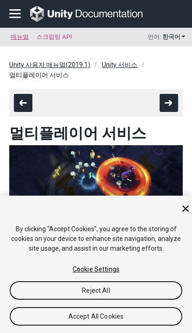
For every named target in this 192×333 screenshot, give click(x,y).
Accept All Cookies (96, 316)
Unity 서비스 (119, 64)
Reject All (96, 290)
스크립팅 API (54, 36)
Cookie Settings (96, 269)
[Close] (185, 208)
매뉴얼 (20, 36)
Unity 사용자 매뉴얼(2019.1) (49, 64)
